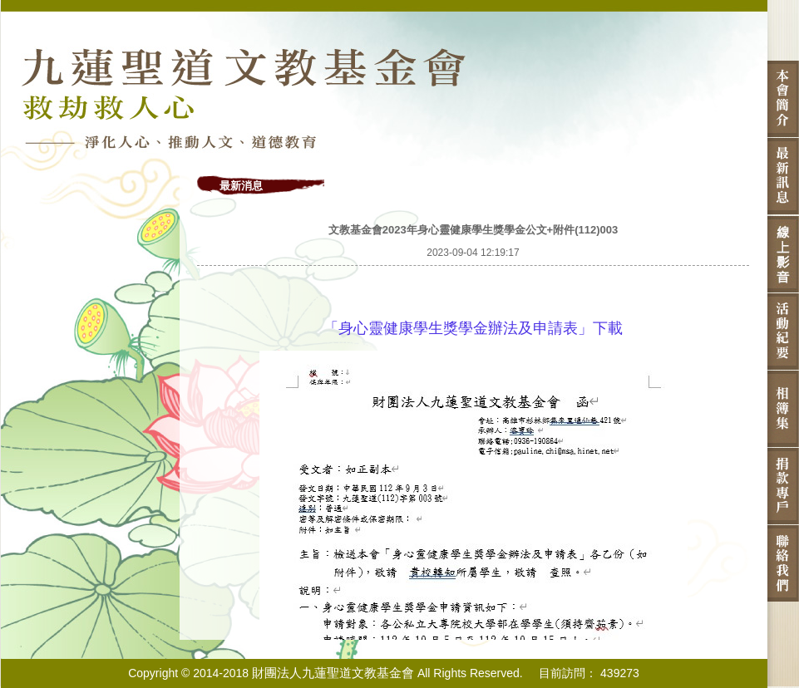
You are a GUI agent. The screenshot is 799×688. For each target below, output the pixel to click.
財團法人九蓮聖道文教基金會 (333, 673)
